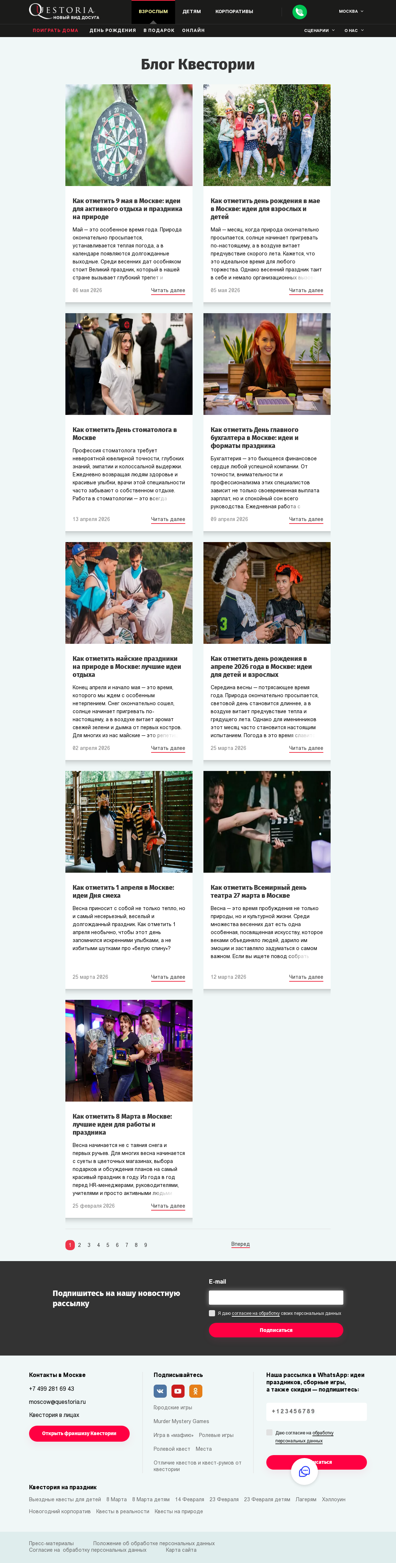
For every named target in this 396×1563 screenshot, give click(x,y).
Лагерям (306, 1500)
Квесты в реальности (122, 1512)
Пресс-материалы (51, 1544)
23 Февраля (224, 1500)
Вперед (240, 1244)
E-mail (217, 1282)
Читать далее (168, 291)
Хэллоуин (334, 1500)
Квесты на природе (179, 1512)
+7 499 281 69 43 (51, 1389)
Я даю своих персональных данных (279, 1314)
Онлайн (193, 31)
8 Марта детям (151, 1500)
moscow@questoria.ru (57, 1402)
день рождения (112, 31)
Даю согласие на (304, 1437)
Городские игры (173, 1408)
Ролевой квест (172, 1449)
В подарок (159, 31)
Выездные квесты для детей (65, 1500)
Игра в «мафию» (174, 1435)
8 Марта (116, 1500)
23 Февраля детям (267, 1500)
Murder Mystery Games (181, 1422)
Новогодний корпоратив (60, 1512)
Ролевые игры (216, 1435)
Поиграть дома (55, 31)
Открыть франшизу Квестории (79, 1433)
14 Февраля (189, 1500)
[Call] (299, 12)
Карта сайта (181, 1550)
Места (204, 1449)
